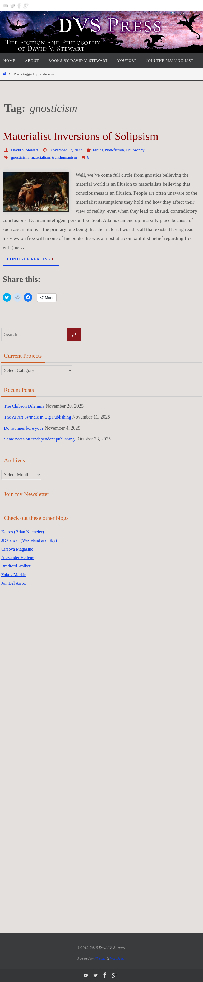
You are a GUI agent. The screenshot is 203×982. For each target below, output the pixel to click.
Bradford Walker (17, 566)
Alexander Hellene (19, 557)
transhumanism (66, 157)
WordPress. (118, 958)
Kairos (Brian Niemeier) (24, 531)
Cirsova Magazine (18, 549)
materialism (41, 157)
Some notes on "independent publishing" (43, 439)
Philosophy (139, 150)
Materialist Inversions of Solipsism (80, 136)
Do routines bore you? (25, 428)
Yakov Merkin (15, 574)
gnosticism (20, 157)
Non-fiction (118, 150)
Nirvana (100, 958)
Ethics (100, 150)
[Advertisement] (22, 674)
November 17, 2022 (68, 150)
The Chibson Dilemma (25, 406)
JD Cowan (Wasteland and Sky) (31, 540)
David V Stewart (25, 150)
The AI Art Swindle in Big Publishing (40, 417)
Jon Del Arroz (14, 583)
